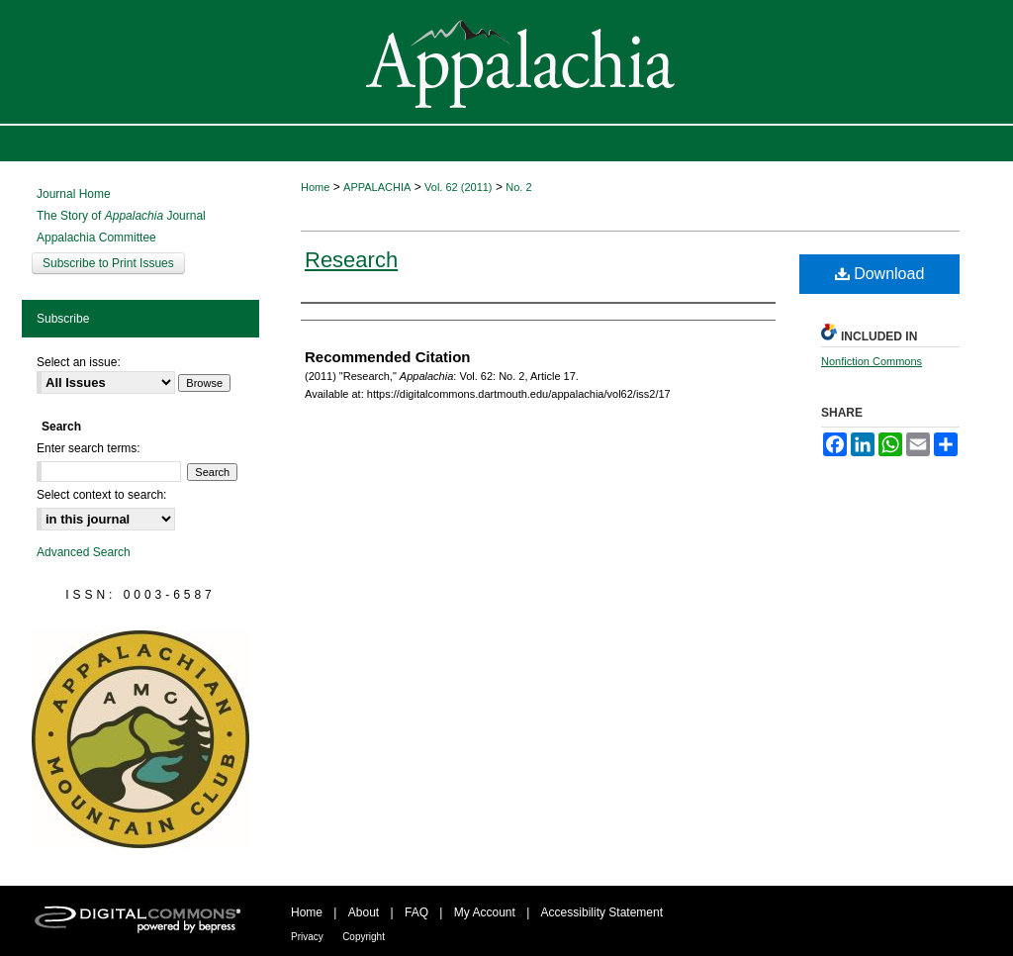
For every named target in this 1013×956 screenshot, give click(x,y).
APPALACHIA (377, 187)
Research (351, 259)
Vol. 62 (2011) (458, 187)
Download (880, 273)
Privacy (307, 936)
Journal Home (74, 194)
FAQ (416, 912)
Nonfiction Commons (871, 361)
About (363, 912)
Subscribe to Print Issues (108, 263)
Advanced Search (84, 552)
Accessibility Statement (602, 912)
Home (315, 187)
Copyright (363, 936)
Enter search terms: (88, 448)
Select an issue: (79, 362)
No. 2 (518, 187)
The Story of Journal (121, 216)
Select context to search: (101, 495)
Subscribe (63, 319)
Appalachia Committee (96, 237)
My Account (484, 912)
